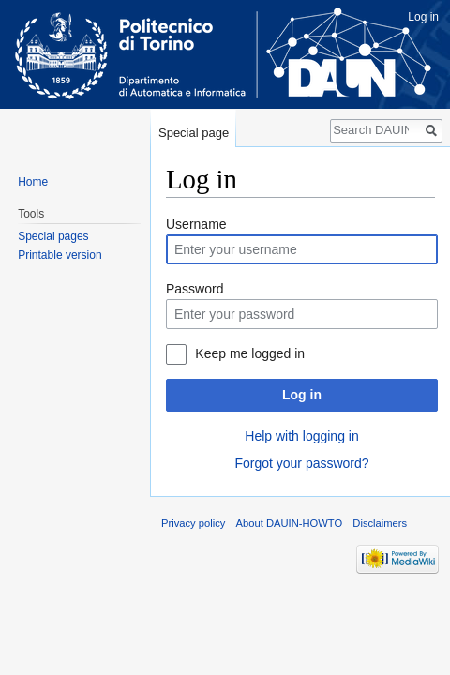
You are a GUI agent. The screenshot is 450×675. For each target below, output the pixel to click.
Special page (193, 133)
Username (196, 224)
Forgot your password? (301, 463)
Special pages (53, 236)
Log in (302, 394)
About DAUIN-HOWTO (289, 523)
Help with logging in (301, 435)
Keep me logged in (250, 353)
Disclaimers (379, 523)
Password (194, 288)
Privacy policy (193, 523)
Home (33, 181)
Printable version (59, 255)
